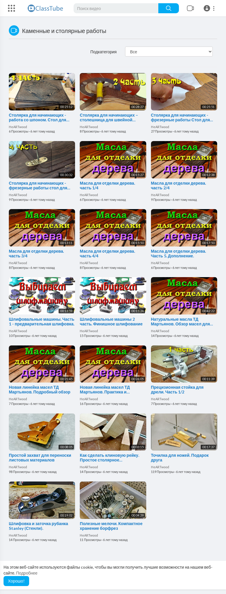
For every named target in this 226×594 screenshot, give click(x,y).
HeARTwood (18, 127)
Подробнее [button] (27, 572)
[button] (210, 8)
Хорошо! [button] (16, 580)
